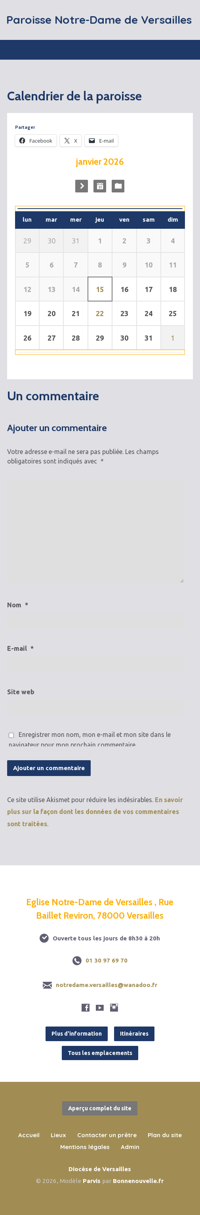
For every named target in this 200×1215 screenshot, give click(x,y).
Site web (20, 691)
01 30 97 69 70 (107, 960)
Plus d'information (76, 1033)
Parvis (92, 1180)
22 (100, 313)
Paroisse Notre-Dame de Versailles (99, 19)
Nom (17, 604)
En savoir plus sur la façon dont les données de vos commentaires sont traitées (95, 811)
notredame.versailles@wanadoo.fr (106, 984)
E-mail (20, 648)
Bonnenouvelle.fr (138, 1180)
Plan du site (165, 1135)
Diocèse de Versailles (100, 1169)
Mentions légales (85, 1147)
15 (100, 289)
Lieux (58, 1135)
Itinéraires (134, 1033)
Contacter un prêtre (107, 1135)
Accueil (29, 1135)
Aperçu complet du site (99, 1108)
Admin (130, 1147)
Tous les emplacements (100, 1053)
